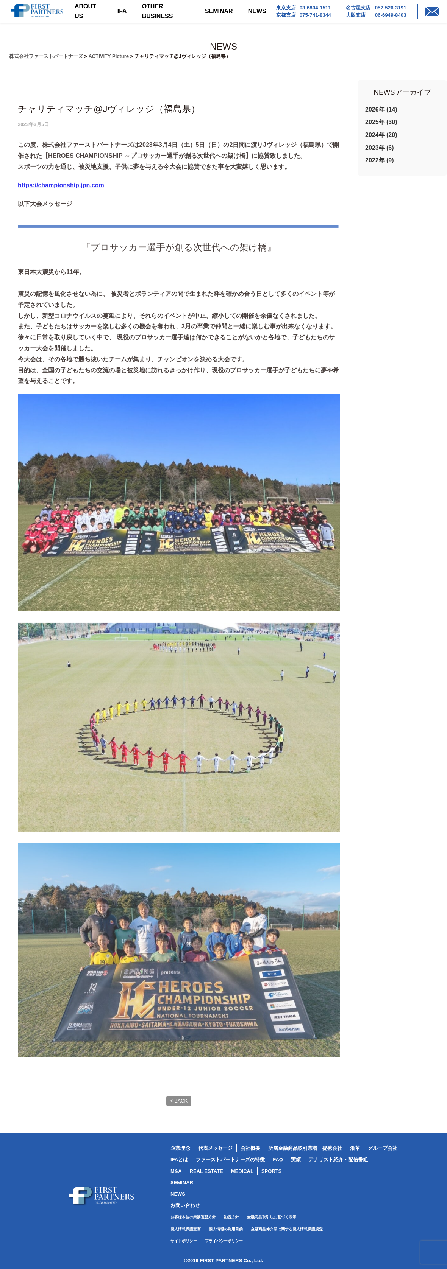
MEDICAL (242, 1171)
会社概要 (250, 1148)
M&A (176, 1171)
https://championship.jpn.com (61, 200)
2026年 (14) (381, 109)
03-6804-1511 (315, 7)
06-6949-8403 (390, 14)
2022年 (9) (379, 160)
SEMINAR (219, 11)
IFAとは (179, 1159)
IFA (122, 11)
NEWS (257, 11)
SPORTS (271, 1171)
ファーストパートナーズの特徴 (230, 1159)
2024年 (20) (381, 135)
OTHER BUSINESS (157, 11)
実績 (296, 1159)
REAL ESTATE (206, 1171)
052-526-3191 (390, 7)
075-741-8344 (315, 14)
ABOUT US (85, 11)
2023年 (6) (379, 148)
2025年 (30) (381, 122)
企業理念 (180, 1148)
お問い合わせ (185, 1205)
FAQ (278, 1159)
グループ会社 (382, 1148)
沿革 (355, 1148)
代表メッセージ (215, 1148)
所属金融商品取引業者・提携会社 (305, 1148)
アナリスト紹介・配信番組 (338, 1159)
